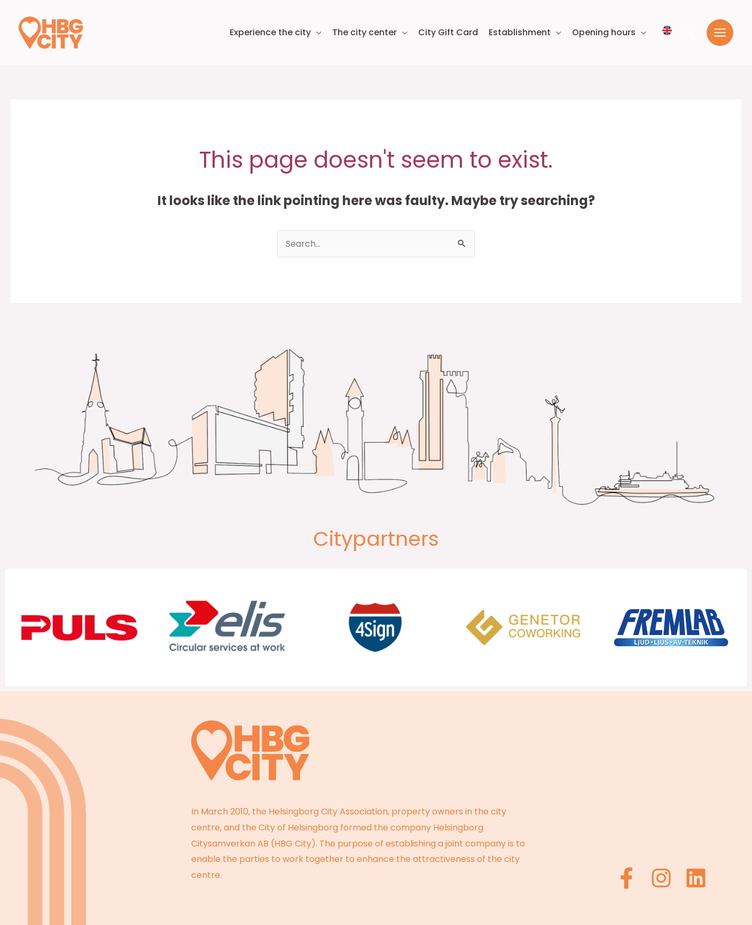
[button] (689, 33)
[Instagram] (661, 878)
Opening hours (604, 32)
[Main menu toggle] (720, 32)
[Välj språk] (667, 30)
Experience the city (270, 32)
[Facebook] (626, 878)
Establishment (520, 32)
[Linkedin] (696, 878)
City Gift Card (448, 32)
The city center (364, 32)
